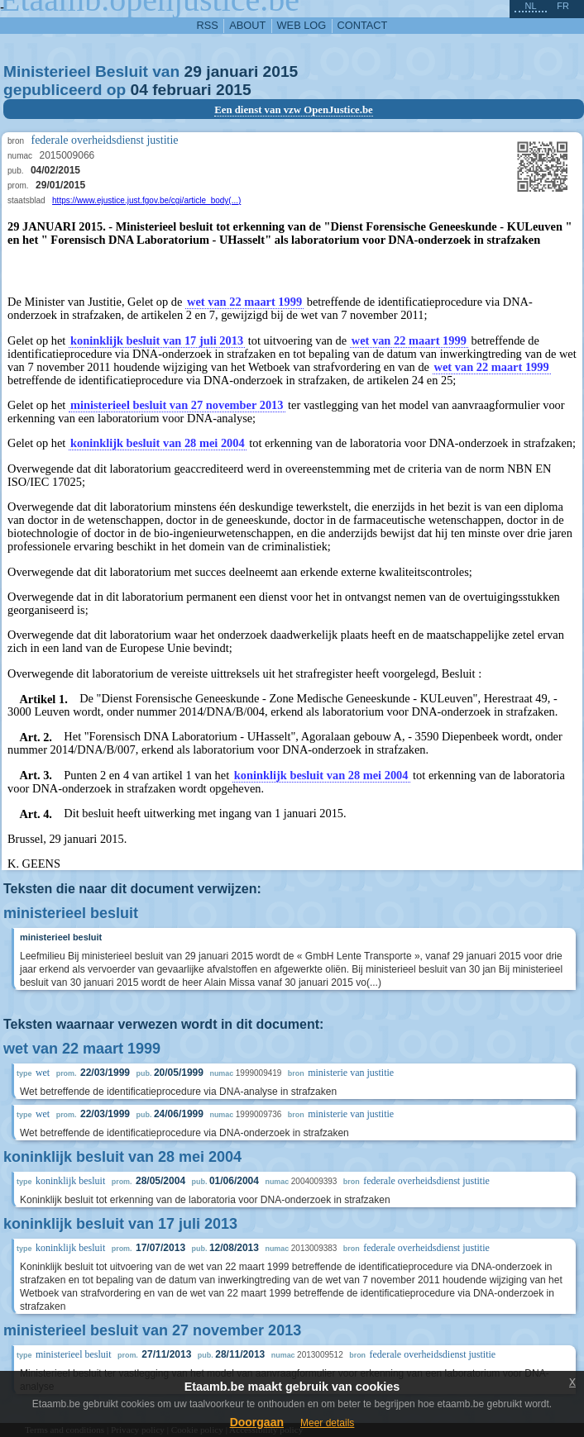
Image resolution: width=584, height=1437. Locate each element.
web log (302, 25)
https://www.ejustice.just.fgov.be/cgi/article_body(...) (146, 200)
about (247, 25)
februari (181, 89)
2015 (281, 71)
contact (362, 25)
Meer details (327, 1423)
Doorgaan (257, 1422)
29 (193, 71)
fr (563, 6)
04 (139, 89)
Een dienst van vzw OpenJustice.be (293, 110)
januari (232, 71)
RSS (207, 25)
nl (530, 6)
